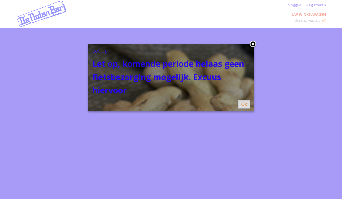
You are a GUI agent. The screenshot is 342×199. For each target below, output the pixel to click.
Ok (244, 104)
